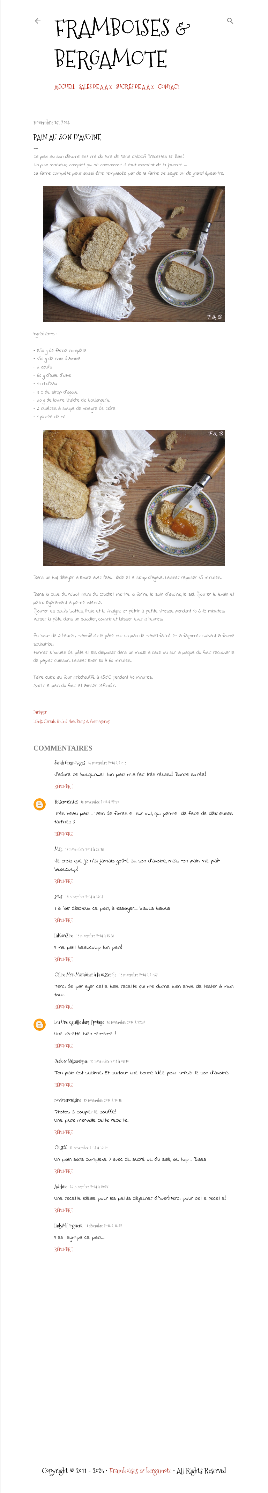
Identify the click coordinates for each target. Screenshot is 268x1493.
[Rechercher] (230, 19)
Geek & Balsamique (71, 1061)
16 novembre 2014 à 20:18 (107, 763)
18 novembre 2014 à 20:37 (138, 975)
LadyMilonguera (68, 1225)
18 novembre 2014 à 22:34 (126, 1022)
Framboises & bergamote (122, 44)
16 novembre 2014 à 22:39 (100, 802)
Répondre (63, 787)
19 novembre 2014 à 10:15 (102, 1100)
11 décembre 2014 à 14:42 (103, 1226)
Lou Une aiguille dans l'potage (79, 1022)
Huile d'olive (66, 721)
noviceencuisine (67, 1100)
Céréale (49, 721)
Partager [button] (40, 712)
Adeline (60, 1186)
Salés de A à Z (95, 87)
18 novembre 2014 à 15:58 (95, 936)
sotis (58, 896)
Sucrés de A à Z (135, 87)
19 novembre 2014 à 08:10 (109, 1061)
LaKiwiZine (63, 935)
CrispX (60, 1147)
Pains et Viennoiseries (93, 721)
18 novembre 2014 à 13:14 (84, 897)
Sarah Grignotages (69, 762)
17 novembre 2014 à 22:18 (84, 849)
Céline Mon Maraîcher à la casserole (85, 974)
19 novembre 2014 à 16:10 (88, 1148)
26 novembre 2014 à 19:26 (89, 1187)
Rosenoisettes (66, 801)
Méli (58, 849)
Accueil (64, 87)
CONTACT (169, 87)
